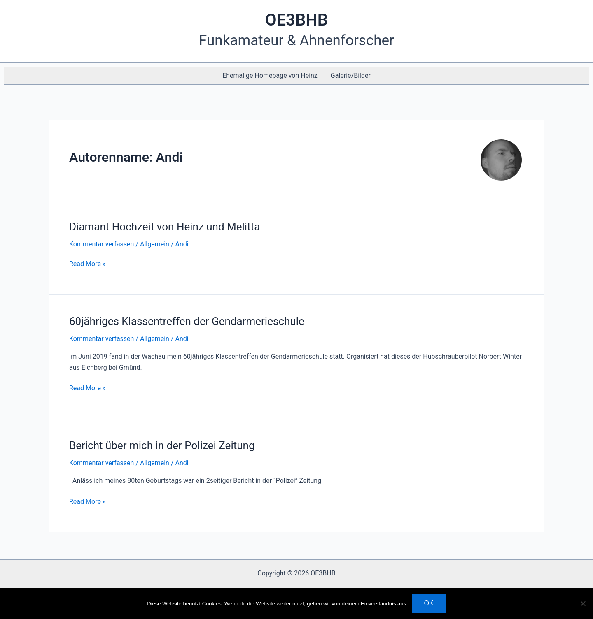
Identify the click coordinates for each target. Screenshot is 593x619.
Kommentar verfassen (101, 244)
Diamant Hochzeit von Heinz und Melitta (164, 226)
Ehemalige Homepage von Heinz (270, 75)
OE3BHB (296, 20)
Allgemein (154, 244)
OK (429, 603)
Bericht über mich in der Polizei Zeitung (162, 445)
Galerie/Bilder (351, 75)
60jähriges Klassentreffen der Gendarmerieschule (186, 321)
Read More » (87, 264)
